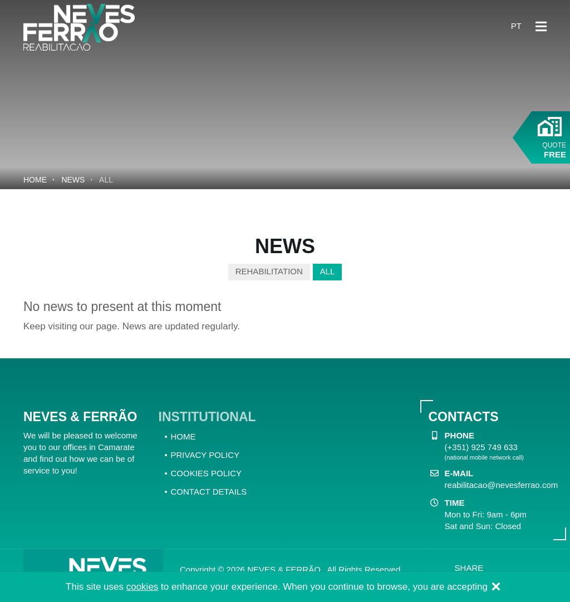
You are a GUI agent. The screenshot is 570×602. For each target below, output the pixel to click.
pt (516, 26)
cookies (142, 586)
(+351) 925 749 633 (481, 447)
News (73, 179)
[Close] (496, 588)
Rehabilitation (269, 271)
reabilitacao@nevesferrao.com (501, 485)
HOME (183, 436)
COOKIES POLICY (206, 473)
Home (35, 179)
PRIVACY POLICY (205, 455)
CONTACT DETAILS (209, 491)
